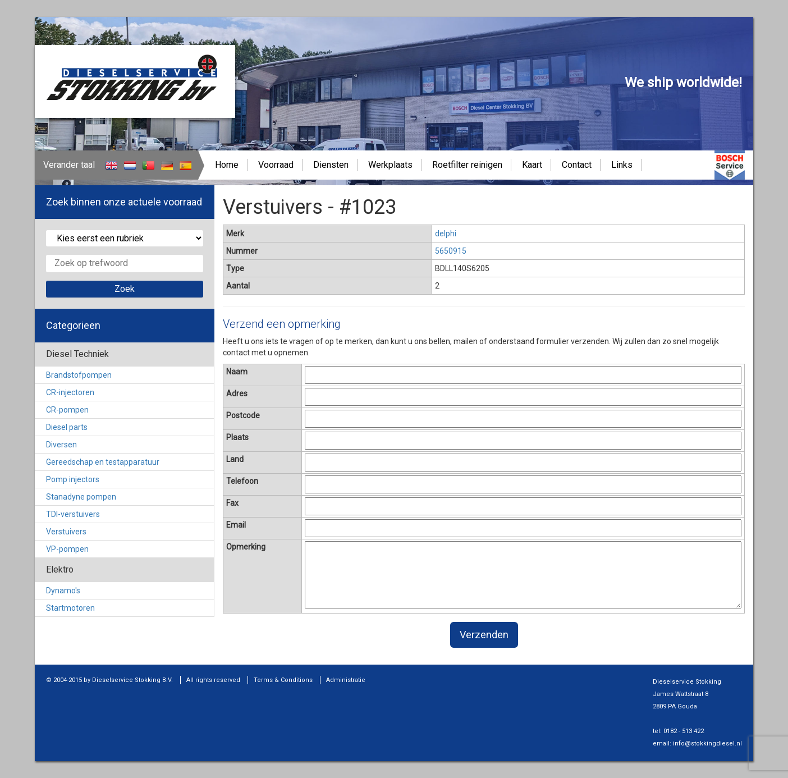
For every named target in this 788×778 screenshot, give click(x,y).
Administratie (345, 680)
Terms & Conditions (283, 680)
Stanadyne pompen (81, 496)
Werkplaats (390, 164)
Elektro (60, 569)
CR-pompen (67, 409)
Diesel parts (67, 427)
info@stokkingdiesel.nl (707, 743)
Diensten (331, 164)
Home (227, 164)
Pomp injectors (72, 479)
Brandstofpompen (79, 374)
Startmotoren (70, 607)
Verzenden (484, 634)
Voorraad (276, 164)
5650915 (450, 250)
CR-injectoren (70, 392)
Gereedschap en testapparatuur (102, 461)
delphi (445, 233)
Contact (577, 164)
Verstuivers (66, 531)
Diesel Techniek (77, 354)
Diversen (61, 444)
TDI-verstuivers (73, 514)
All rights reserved (213, 680)
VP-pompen (67, 548)
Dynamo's (63, 590)
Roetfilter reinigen (467, 164)
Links (622, 164)
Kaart (532, 164)
